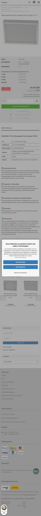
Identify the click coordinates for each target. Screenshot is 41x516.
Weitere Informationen (20, 272)
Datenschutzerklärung (20, 257)
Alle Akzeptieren (20, 267)
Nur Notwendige (20, 262)
